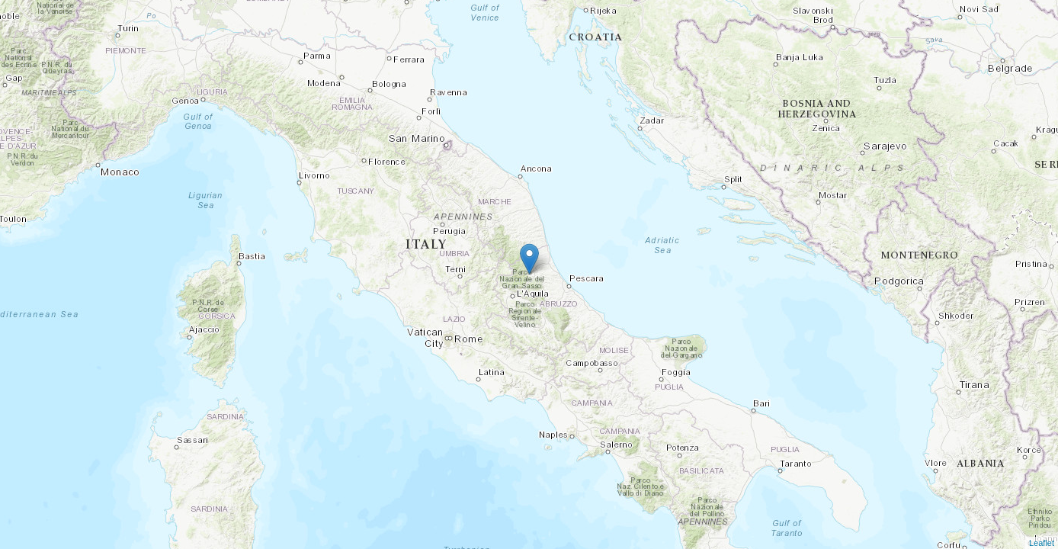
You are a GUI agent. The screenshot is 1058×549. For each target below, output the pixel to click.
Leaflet (1041, 542)
